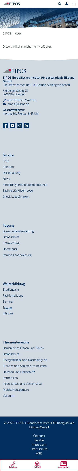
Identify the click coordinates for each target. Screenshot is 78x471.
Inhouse (8, 313)
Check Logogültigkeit (16, 197)
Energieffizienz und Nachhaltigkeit (25, 360)
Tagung (7, 308)
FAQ (6, 161)
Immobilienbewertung (17, 255)
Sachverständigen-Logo (18, 191)
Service (39, 440)
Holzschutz (10, 249)
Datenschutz (39, 449)
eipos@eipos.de (16, 104)
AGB (39, 453)
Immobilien (10, 378)
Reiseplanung (11, 173)
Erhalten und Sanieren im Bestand (25, 366)
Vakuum (8, 396)
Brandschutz (11, 237)
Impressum (39, 445)
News (6, 179)
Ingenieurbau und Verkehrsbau (22, 384)
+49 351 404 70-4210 (21, 100)
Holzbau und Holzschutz (19, 372)
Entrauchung (11, 243)
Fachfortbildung (13, 296)
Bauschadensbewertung (18, 231)
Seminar (8, 302)
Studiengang (11, 290)
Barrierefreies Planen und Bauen (23, 348)
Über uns (39, 436)
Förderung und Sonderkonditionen (25, 185)
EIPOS (7, 33)
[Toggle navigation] (73, 3)
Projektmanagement (16, 390)
